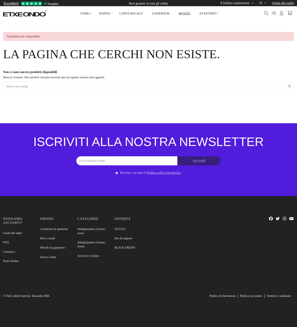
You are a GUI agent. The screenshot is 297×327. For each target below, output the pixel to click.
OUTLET (120, 229)
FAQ (6, 242)
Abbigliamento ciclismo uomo (91, 231)
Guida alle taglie (283, 3)
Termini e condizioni (279, 295)
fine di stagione (123, 238)
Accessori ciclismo (88, 255)
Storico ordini (48, 257)
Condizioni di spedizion (54, 229)
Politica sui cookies (251, 295)
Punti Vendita (11, 261)
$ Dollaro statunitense (237, 3)
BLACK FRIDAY (125, 247)
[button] (85, 13)
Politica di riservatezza (222, 295)
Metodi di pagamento (52, 247)
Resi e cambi (47, 238)
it (263, 3)
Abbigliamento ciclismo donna (91, 244)
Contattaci (9, 251)
